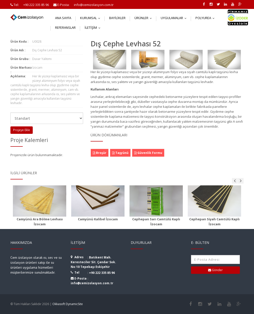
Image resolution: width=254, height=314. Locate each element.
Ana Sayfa (63, 18)
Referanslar (65, 27)
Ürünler (144, 18)
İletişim (94, 27)
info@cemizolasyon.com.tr (92, 283)
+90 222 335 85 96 (102, 273)
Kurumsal (91, 18)
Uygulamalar (175, 18)
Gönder (215, 270)
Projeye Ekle (21, 130)
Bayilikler (117, 18)
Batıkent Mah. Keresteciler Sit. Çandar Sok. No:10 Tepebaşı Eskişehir (93, 262)
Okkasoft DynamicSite (67, 304)
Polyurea (206, 18)
